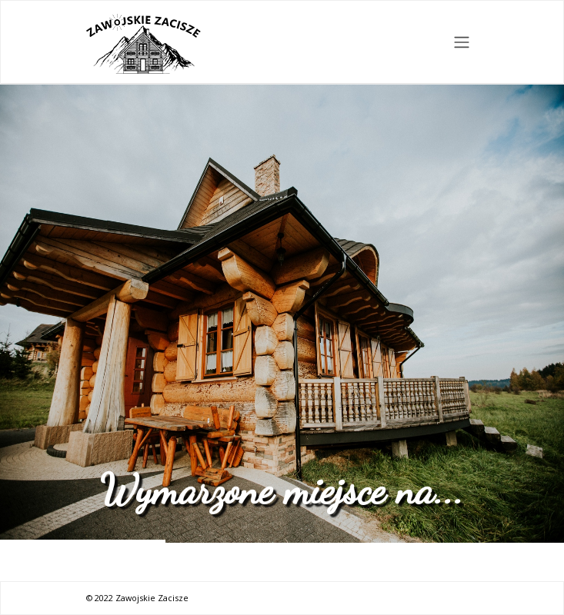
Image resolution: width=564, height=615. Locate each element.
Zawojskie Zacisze (152, 597)
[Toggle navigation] (461, 42)
